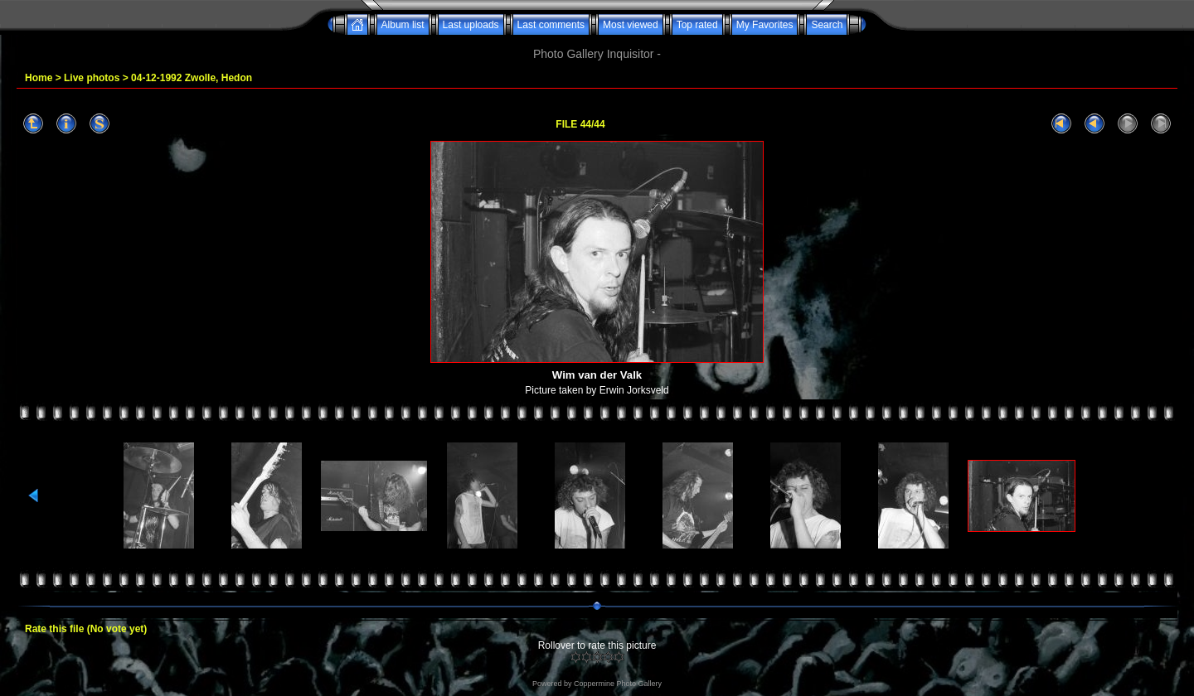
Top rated (697, 25)
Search (826, 25)
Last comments (551, 25)
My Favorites (765, 25)
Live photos (91, 78)
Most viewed (630, 25)
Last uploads (471, 25)
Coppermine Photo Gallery (618, 683)
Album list (403, 25)
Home (38, 78)
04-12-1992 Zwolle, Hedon (191, 78)
